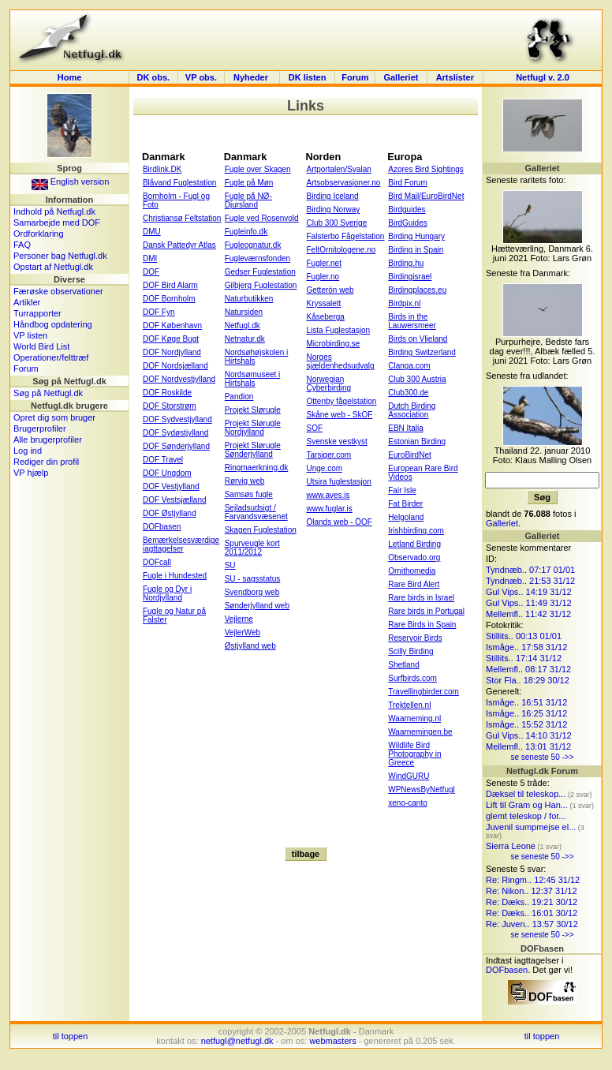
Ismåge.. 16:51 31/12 (526, 702)
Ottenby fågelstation (341, 401)
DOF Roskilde (167, 392)
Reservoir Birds (415, 638)
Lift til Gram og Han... (527, 805)
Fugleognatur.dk (253, 245)
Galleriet (400, 77)
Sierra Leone (511, 846)
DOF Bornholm (169, 298)
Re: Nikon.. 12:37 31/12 (531, 891)
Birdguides (406, 209)
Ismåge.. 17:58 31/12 (526, 647)
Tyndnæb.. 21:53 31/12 (530, 581)
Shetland (403, 664)
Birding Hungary (416, 236)
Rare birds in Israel (421, 597)
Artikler (26, 302)
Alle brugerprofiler (47, 439)
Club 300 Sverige (336, 223)
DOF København (172, 325)
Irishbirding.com (416, 530)
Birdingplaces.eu (417, 290)
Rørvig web (245, 481)
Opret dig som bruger (54, 417)
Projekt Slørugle (253, 410)
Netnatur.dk (245, 339)
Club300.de (408, 392)
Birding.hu (406, 263)
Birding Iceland (332, 196)
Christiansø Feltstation (182, 218)
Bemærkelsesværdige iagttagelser (181, 544)
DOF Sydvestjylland (177, 419)
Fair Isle (402, 490)
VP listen (30, 335)
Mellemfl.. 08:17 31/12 (528, 669)
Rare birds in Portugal (426, 611)
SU (230, 565)
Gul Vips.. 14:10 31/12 (529, 735)
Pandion (239, 396)
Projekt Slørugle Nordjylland (253, 427)
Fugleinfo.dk (246, 231)
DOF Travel (163, 459)
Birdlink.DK (162, 169)
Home (70, 77)
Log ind (27, 450)
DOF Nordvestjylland (179, 379)
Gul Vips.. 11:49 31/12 (529, 603)
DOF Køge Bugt (171, 339)
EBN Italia (405, 428)
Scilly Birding (410, 651)
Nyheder (252, 77)
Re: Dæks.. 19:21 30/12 (531, 902)
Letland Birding (414, 544)
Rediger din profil (46, 461)
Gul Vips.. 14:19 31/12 (529, 592)
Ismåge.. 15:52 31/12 (526, 724)
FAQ (22, 244)
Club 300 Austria (417, 379)
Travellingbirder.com (423, 691)
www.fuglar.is (329, 508)
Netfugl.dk (242, 325)
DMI (150, 258)
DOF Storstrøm (169, 406)
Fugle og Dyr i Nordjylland (167, 593)
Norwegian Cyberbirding (328, 383)
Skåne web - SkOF (339, 414)
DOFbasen (162, 526)
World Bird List (41, 346)
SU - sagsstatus (253, 578)
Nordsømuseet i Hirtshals (253, 378)
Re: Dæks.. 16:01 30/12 (531, 913)
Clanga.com (409, 365)
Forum (354, 77)
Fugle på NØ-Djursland (248, 200)
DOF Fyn (159, 312)
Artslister (455, 77)
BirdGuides (407, 223)
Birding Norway (333, 209)
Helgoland (406, 517)
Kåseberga (325, 316)
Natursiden (244, 312)
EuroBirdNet (409, 455)
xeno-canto (407, 803)
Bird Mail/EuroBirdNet (426, 196)
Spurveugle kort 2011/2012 (252, 547)
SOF (314, 428)
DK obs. (153, 77)
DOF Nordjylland (172, 352)
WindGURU (408, 776)
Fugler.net (323, 263)
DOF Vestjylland (171, 486)
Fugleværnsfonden (257, 258)
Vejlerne (239, 619)
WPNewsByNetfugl (421, 789)
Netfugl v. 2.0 (542, 77)
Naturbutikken (249, 298)
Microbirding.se (333, 343)
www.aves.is (327, 495)
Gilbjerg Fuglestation (261, 285)
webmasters (332, 1041)
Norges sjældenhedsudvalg (340, 361)
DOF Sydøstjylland (175, 432)
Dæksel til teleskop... (525, 794)
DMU (152, 231)
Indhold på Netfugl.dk (54, 211)
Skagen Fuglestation (261, 530)
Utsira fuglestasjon (338, 481)
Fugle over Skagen (258, 169)
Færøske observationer (58, 291)
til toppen (70, 1036)
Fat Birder (405, 503)
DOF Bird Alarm (170, 285)
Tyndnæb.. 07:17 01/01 (530, 569)
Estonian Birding (417, 441)
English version (71, 181)
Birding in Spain (415, 249)
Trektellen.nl (409, 705)
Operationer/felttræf (50, 357)
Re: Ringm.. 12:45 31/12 (533, 880)
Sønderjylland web (257, 605)
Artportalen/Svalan (338, 169)
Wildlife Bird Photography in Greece (414, 754)
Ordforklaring (38, 233)
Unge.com (324, 468)
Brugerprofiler (39, 428)
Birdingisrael (409, 276)
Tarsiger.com (328, 455)
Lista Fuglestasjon (338, 330)
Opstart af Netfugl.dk (53, 266)
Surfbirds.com (412, 678)
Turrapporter (37, 313)
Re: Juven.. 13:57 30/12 (532, 924)
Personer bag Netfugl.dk (60, 255)
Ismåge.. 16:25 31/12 (526, 713)
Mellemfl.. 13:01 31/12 (528, 746)
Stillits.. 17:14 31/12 (524, 658)
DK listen (308, 77)
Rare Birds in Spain (422, 624)
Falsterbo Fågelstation (345, 236)
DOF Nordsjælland (175, 365)
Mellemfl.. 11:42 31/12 (528, 614)
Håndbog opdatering (52, 324)
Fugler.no (322, 276)
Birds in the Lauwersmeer (412, 321)
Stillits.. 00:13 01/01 (524, 636)
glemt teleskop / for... (526, 816)
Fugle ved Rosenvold (262, 218)
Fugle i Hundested (175, 575)
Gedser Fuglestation (260, 272)
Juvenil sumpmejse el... (531, 827)
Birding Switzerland (422, 352)
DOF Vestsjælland (175, 500)
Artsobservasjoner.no (343, 182)
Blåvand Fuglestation (179, 182)
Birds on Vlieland (417, 339)
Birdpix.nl (404, 303)
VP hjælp (30, 472)
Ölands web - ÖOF (338, 522)
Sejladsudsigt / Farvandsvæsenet (256, 512)
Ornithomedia (411, 571)
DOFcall (157, 562)
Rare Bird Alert (413, 584)
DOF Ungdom (167, 473)
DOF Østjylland (169, 513)
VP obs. (201, 77)
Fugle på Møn (249, 182)
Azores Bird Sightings (426, 169)
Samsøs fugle (249, 494)
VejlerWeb (242, 632)
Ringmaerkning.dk (257, 467)
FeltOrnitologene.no (340, 249)
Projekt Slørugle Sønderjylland (253, 449)
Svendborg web (252, 592)
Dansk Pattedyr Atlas (179, 245)
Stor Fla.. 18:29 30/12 (527, 680)
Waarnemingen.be (420, 732)
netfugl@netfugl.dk (237, 1041)
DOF (151, 272)
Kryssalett (323, 303)
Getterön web (329, 290)
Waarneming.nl (414, 718)
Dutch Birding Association (411, 410)
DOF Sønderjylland (176, 446)
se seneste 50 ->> (541, 757)
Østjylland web (250, 646)
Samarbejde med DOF (56, 222)
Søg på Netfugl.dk (48, 393)
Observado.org (414, 557)
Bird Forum (407, 182)
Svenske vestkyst (336, 441)
